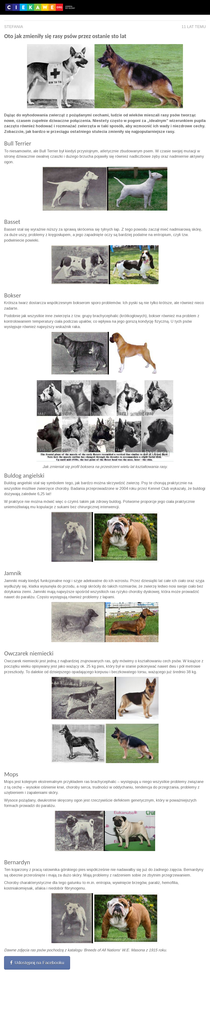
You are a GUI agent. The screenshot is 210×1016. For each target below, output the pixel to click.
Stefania (13, 27)
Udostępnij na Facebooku (37, 962)
